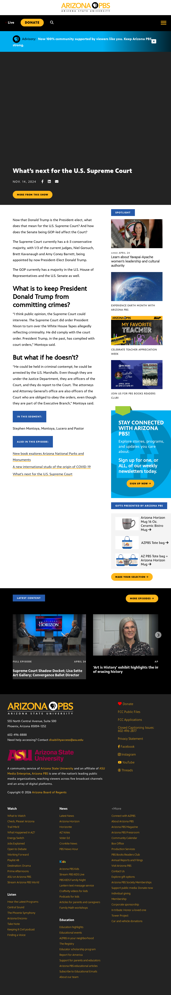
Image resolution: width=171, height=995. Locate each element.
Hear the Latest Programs (22, 902)
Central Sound (15, 907)
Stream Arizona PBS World (23, 882)
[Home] (85, 7)
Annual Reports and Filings (127, 860)
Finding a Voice (16, 935)
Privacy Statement (130, 739)
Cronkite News (68, 843)
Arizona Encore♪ (17, 918)
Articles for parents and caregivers (79, 902)
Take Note (13, 924)
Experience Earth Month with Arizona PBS (133, 307)
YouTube (126, 762)
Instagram (127, 754)
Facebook (126, 746)
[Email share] (59, 182)
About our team (69, 977)
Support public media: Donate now (132, 888)
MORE (142, 598)
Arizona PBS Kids (69, 869)
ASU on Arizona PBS (19, 877)
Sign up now (140, 483)
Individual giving (121, 893)
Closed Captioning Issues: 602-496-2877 (136, 729)
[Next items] (158, 635)
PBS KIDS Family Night (72, 880)
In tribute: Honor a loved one (129, 910)
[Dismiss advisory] (153, 41)
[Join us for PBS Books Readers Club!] (137, 362)
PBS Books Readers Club (126, 854)
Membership (119, 899)
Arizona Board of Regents (49, 792)
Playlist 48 (13, 860)
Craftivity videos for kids (73, 891)
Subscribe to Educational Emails (78, 971)
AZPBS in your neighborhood (76, 938)
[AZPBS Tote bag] (127, 536)
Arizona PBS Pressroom (126, 832)
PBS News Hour (68, 849)
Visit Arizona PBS (121, 866)
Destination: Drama (19, 866)
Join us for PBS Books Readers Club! (133, 395)
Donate (125, 704)
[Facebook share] (44, 182)
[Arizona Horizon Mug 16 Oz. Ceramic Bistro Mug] (127, 517)
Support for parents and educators (79, 960)
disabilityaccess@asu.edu (66, 740)
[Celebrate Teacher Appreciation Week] (137, 318)
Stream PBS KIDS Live (71, 874)
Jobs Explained (16, 843)
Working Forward (18, 854)
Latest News (66, 816)
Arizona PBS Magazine (125, 827)
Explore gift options (123, 877)
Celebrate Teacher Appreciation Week (134, 351)
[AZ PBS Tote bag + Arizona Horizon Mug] (127, 554)
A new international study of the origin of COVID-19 (52, 467)
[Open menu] (163, 22)
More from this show (32, 194)
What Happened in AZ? (21, 832)
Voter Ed (64, 838)
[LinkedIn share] (51, 182)
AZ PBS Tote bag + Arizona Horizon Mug (154, 560)
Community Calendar (124, 838)
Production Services (123, 849)
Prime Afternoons (18, 871)
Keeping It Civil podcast (21, 929)
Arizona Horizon (69, 821)
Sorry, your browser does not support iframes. (85, 108)
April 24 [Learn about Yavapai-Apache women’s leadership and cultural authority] (120, 252)
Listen (11, 894)
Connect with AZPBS (123, 816)
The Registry (66, 944)
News (63, 809)
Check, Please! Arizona (20, 821)
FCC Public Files (129, 712)
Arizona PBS (40, 773)
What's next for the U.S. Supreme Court (42, 474)
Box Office (118, 843)
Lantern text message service (76, 885)
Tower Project (120, 915)
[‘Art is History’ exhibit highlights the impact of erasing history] (129, 616)
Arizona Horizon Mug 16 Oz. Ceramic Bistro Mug (153, 524)
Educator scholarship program (77, 949)
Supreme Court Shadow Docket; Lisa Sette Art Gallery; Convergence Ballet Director (47, 673)
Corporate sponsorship (125, 904)
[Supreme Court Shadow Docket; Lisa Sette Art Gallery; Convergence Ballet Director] (49, 616)
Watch (12, 809)
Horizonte (65, 827)
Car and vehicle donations (127, 921)
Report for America (71, 955)
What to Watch (16, 816)
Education (66, 920)
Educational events (70, 932)
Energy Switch (15, 838)
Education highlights (71, 927)
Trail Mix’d (13, 827)
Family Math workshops (73, 908)
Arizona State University (57, 768)
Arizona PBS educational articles (78, 966)
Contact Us (118, 871)
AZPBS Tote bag (154, 543)
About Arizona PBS (123, 821)
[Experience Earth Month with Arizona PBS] (137, 274)
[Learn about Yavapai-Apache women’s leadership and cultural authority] (137, 221)
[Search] (52, 22)
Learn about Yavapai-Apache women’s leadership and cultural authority (135, 261)
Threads (125, 770)
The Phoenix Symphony (21, 913)
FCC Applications (130, 720)
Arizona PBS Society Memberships (131, 882)
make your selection (131, 576)
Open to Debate (17, 849)
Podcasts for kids (69, 896)
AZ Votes (64, 832)
